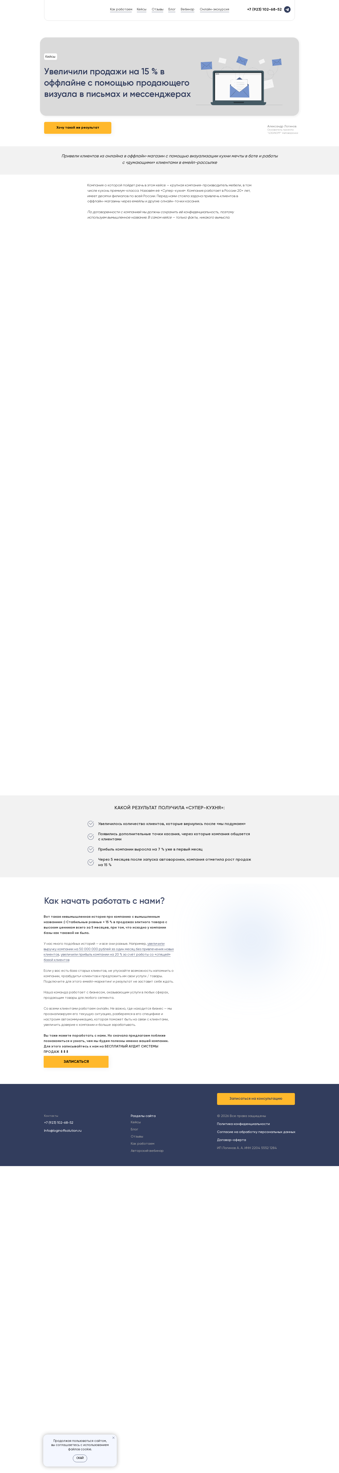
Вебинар (187, 9)
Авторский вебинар (147, 1151)
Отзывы (157, 9)
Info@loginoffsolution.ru (63, 1131)
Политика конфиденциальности (243, 1124)
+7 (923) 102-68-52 (58, 1123)
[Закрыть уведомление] (113, 1438)
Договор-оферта (231, 1140)
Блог (172, 9)
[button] (256, 1099)
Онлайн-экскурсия (214, 9)
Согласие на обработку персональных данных (256, 1132)
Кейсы (141, 9)
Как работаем (121, 9)
